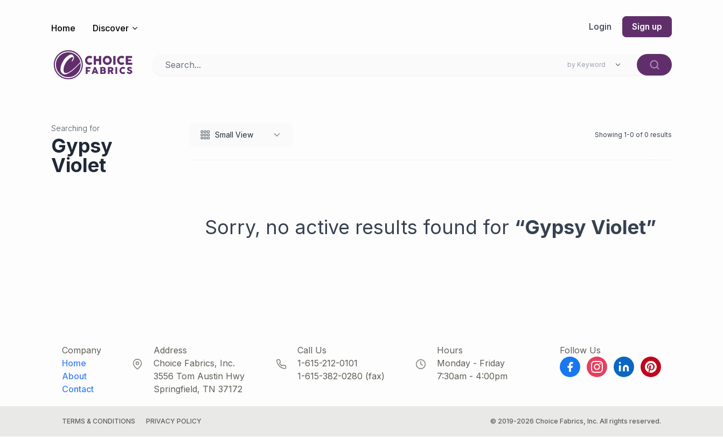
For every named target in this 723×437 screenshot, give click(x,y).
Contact (78, 389)
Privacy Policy (173, 422)
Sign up (646, 27)
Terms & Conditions (98, 422)
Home (63, 28)
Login (599, 27)
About (74, 376)
